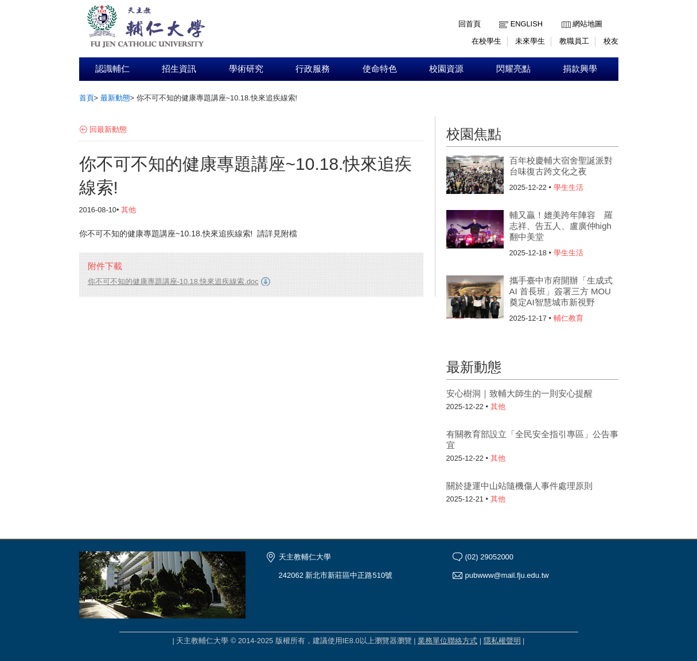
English (527, 24)
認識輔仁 (112, 68)
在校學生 (486, 41)
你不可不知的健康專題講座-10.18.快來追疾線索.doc (173, 281)
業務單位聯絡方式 (447, 640)
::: (564, 15)
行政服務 (312, 68)
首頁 (86, 98)
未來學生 (530, 41)
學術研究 (246, 68)
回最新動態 (108, 129)
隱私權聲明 (502, 640)
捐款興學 (580, 68)
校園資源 (446, 68)
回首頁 (469, 24)
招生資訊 (179, 68)
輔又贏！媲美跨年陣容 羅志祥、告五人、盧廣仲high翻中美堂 (561, 226)
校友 (610, 41)
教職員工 (574, 41)
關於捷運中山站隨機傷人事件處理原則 (519, 486)
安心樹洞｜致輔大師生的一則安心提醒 (519, 393)
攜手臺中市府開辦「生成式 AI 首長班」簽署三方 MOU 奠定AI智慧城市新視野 (561, 291)
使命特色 (380, 68)
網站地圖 (587, 24)
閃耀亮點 (513, 68)
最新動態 (115, 98)
